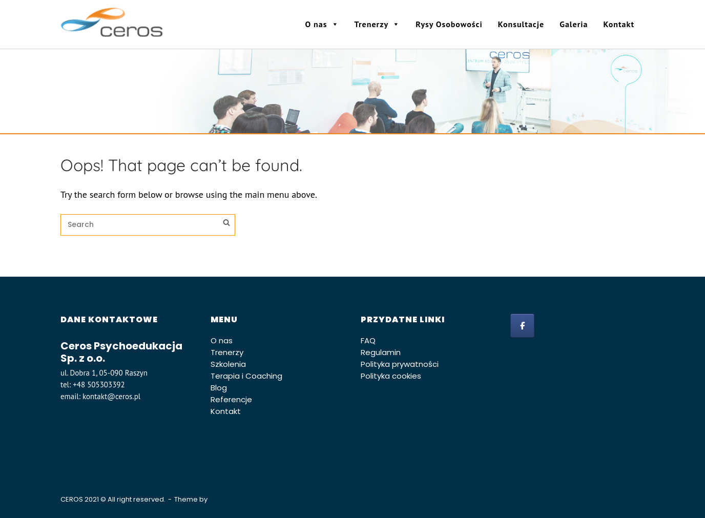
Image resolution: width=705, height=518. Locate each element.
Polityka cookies (391, 375)
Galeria (573, 24)
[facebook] (522, 326)
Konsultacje (521, 24)
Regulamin (381, 352)
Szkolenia (228, 364)
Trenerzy (378, 24)
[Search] (226, 224)
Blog (219, 387)
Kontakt (619, 24)
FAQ (368, 340)
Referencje (231, 399)
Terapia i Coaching (246, 375)
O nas (322, 24)
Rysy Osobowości (449, 24)
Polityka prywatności (400, 364)
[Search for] (147, 225)
